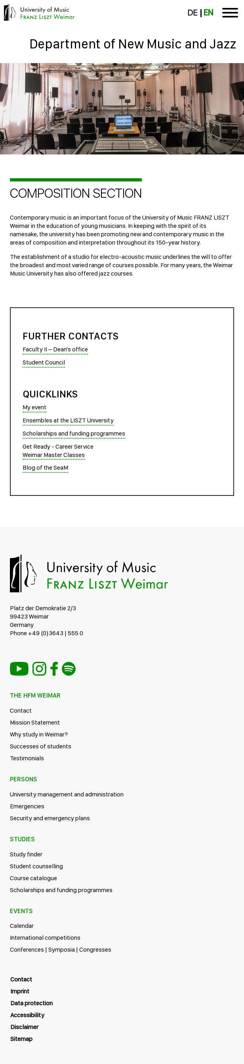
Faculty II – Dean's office (55, 349)
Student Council (44, 362)
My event (34, 407)
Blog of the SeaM (45, 467)
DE (192, 12)
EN (208, 12)
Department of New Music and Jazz (132, 44)
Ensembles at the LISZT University (68, 420)
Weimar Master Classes (54, 455)
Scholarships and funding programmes (74, 433)
